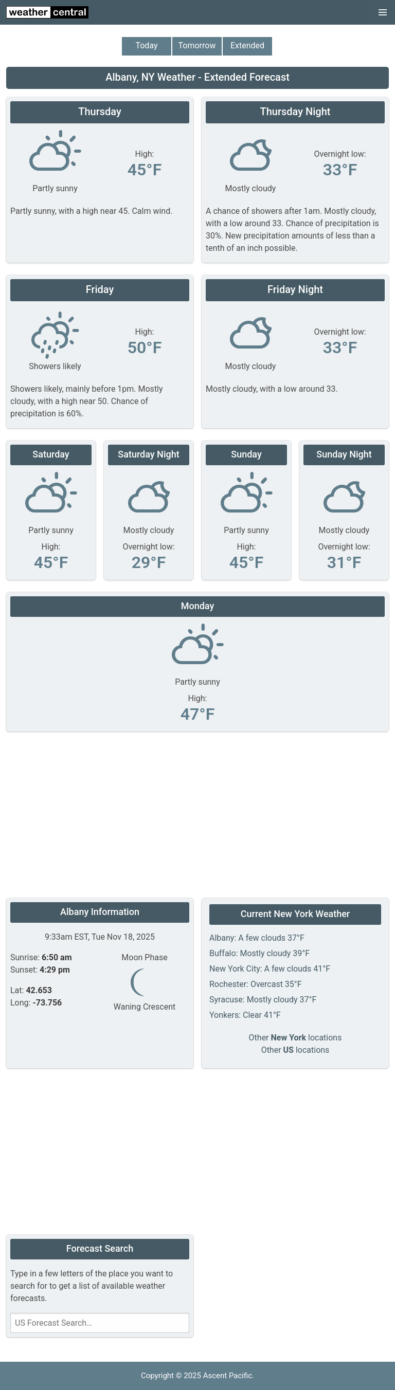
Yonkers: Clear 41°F (245, 1015)
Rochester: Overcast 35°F (255, 984)
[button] (382, 12)
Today (146, 45)
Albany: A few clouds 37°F (256, 938)
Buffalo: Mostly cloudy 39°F (259, 953)
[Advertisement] (197, 816)
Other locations (295, 1037)
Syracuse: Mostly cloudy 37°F (262, 999)
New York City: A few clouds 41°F (269, 969)
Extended (247, 45)
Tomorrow (197, 45)
